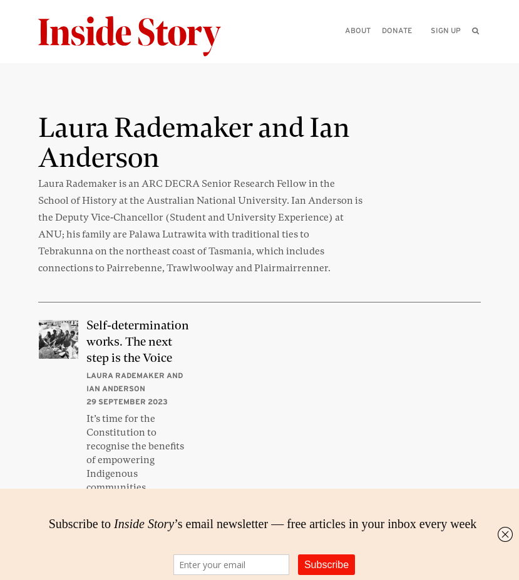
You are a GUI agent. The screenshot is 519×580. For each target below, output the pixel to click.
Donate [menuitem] (397, 30)
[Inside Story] (138, 36)
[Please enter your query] (410, 48)
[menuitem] (475, 30)
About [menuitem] (358, 30)
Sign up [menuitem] (446, 30)
